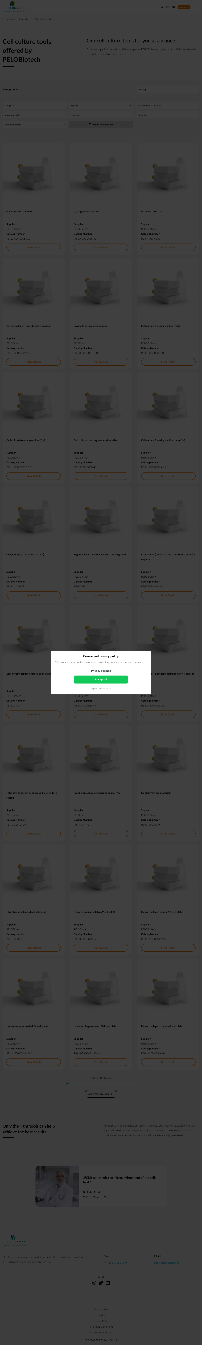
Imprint (94, 688)
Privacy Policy (105, 688)
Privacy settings (101, 670)
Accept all (101, 679)
